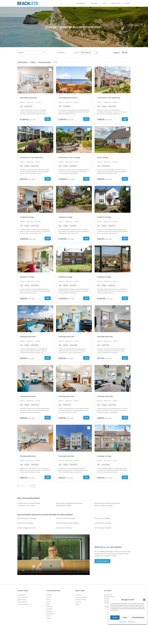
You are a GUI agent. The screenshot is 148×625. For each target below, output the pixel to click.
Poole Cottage (102, 157)
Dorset (48, 602)
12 (30, 486)
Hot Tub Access (22, 597)
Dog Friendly (21, 595)
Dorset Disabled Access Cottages (67, 523)
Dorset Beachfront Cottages (26, 518)
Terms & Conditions (81, 597)
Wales (48, 604)
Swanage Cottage (104, 456)
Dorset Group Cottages (102, 518)
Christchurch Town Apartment (108, 98)
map (125, 52)
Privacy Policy (131, 621)
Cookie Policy (123, 621)
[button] (144, 600)
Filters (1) (116, 52)
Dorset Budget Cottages (102, 528)
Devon (48, 597)
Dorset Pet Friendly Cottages (65, 518)
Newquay (49, 611)
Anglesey (49, 607)
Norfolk (48, 616)
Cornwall (49, 595)
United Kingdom (22, 62)
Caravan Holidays (22, 604)
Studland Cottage (27, 217)
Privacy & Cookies (80, 599)
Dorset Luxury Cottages (64, 528)
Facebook (78, 602)
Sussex (48, 599)
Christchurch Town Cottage (69, 157)
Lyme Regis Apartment (28, 98)
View (47, 119)
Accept (114, 617)
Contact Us (78, 595)
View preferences (138, 617)
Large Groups (21, 599)
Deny (125, 617)
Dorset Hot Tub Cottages (102, 523)
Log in (127, 3)
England (33, 62)
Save (50, 69)
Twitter (77, 604)
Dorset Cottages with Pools (26, 528)
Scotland (49, 609)
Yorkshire (49, 618)
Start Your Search (102, 561)
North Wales (50, 613)
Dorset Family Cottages (25, 523)
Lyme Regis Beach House (67, 98)
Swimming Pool (22, 602)
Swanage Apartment (28, 337)
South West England (44, 62)
